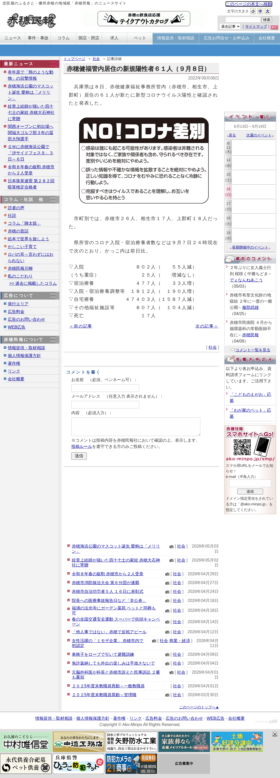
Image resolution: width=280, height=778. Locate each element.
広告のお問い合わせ (26, 319)
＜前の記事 (80, 326)
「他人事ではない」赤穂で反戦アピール (109, 632)
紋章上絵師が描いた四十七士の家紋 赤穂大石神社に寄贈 (31, 112)
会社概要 (16, 379)
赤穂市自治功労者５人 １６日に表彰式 (107, 591)
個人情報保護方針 (24, 355)
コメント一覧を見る (250, 350)
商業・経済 (179, 640)
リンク (14, 371)
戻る (231, 135)
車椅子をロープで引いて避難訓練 (103, 654)
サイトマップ (256, 26)
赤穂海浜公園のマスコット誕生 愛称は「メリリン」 (30, 92)
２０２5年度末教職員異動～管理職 (104, 695)
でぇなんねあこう (246, 280)
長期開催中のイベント (250, 247)
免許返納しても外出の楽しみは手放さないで (113, 663)
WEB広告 (16, 327)
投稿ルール (81, 446)
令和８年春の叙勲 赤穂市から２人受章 (107, 574)
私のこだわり (20, 276)
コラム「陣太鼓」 (24, 223)
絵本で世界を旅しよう (28, 239)
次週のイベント (260, 135)
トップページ (74, 59)
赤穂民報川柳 (20, 268)
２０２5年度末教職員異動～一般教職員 (108, 686)
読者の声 (16, 208)
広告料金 (16, 311)
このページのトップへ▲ (199, 707)
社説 (12, 215)
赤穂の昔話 (18, 231)
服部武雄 (250, 307)
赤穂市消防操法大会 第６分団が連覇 (105, 582)
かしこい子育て (22, 246)
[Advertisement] (141, 504)
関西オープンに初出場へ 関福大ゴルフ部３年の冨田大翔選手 (30, 132)
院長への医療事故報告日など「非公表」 (109, 600)
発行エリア (18, 304)
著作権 (14, 363)
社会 (96, 59)
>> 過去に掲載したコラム (33, 283)
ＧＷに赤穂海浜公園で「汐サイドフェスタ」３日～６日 (30, 152)
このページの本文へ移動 (249, 4)
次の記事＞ (207, 326)
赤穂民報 (250, 335)
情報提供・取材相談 (26, 348)
